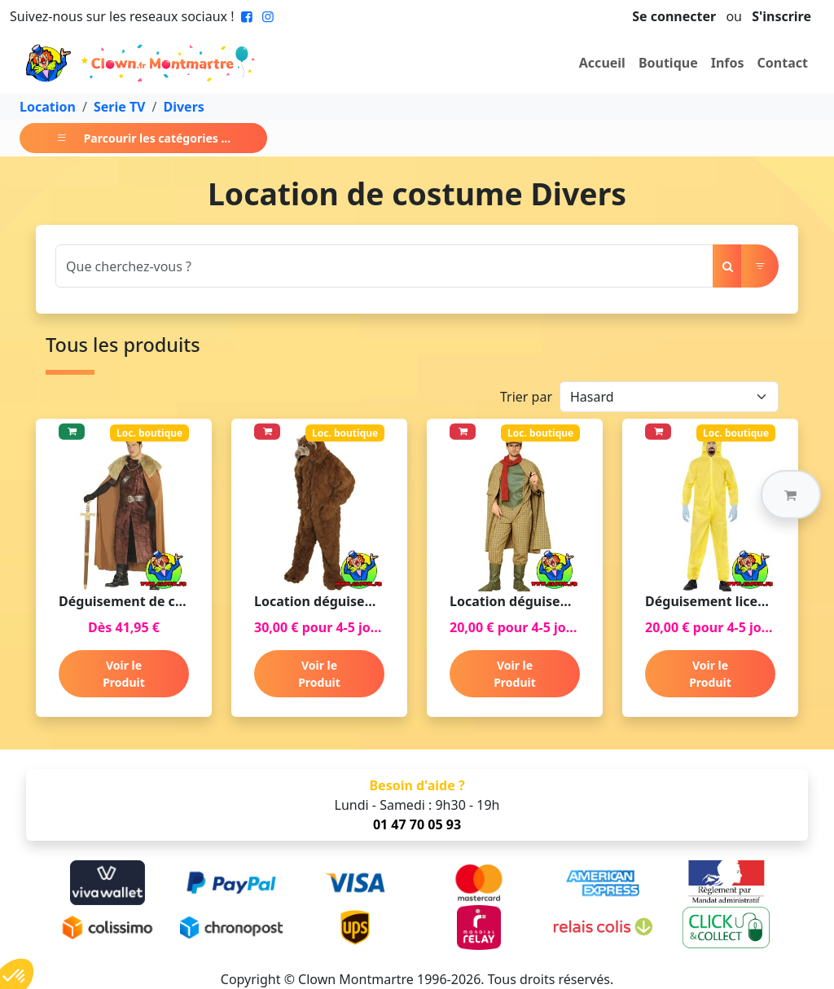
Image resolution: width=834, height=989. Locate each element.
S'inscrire (781, 16)
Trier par (526, 397)
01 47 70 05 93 (417, 824)
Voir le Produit (124, 673)
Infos (727, 63)
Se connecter (674, 16)
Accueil (602, 63)
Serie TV (120, 107)
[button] (791, 494)
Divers (183, 107)
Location (48, 107)
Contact (782, 63)
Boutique (668, 63)
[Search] (384, 266)
